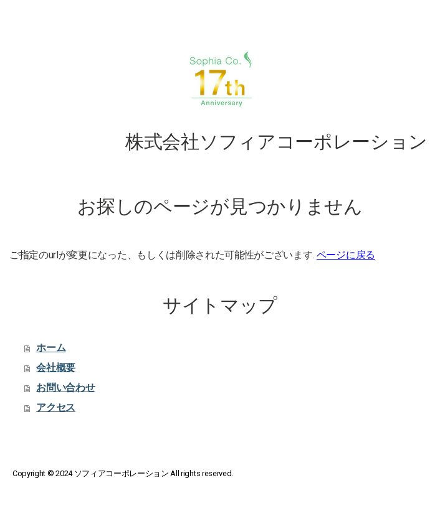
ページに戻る (346, 255)
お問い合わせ (65, 387)
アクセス (55, 407)
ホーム (50, 348)
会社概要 (55, 367)
